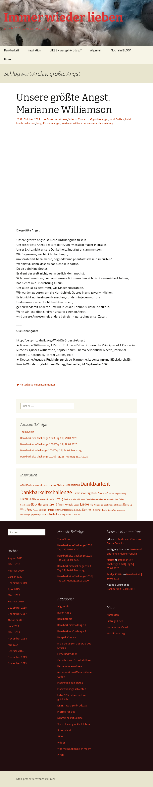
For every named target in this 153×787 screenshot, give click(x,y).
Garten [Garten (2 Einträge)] (115, 499)
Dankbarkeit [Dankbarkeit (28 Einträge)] (95, 483)
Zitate (81, 119)
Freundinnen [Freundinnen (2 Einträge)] (106, 499)
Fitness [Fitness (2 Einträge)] (81, 499)
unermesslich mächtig (100, 123)
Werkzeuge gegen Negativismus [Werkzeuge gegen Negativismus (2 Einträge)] (34, 514)
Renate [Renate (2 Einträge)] (119, 505)
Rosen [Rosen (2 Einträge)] (35, 510)
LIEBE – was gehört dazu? (66, 50)
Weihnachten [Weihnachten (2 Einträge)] (119, 510)
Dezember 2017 (17, 614)
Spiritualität (64, 730)
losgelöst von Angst (48, 123)
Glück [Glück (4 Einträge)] (33, 504)
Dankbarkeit (11, 50)
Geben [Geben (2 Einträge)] (122, 499)
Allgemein (96, 50)
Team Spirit (27, 432)
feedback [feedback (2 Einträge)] (68, 499)
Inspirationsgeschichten (71, 689)
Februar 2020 (16, 570)
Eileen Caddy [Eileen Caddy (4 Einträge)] (28, 499)
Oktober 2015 (16, 620)
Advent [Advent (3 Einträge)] (24, 485)
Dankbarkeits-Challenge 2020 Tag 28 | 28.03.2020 (48, 444)
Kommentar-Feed (117, 627)
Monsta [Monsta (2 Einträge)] (97, 505)
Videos (73, 119)
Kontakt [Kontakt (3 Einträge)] (69, 504)
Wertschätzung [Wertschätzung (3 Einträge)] (57, 514)
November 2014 (17, 638)
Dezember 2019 (17, 583)
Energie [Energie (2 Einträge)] (50, 499)
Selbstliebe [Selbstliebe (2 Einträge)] (76, 510)
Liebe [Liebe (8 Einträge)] (84, 504)
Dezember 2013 (17, 657)
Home (7, 59)
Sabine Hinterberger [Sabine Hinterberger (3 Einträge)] (49, 510)
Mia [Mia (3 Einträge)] (91, 504)
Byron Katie (64, 612)
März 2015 (14, 632)
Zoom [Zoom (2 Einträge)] (68, 514)
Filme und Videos (57, 119)
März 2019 (14, 595)
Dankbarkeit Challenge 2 (71, 631)
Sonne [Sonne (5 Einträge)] (86, 510)
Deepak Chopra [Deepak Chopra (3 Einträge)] (106, 493)
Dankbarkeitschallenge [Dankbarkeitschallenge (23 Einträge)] (46, 492)
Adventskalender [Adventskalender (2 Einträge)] (36, 485)
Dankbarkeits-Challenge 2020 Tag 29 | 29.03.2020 (48, 438)
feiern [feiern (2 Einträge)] (75, 499)
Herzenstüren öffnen (69, 666)
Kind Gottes (117, 119)
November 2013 (17, 663)
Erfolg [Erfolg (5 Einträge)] (59, 499)
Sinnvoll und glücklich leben (73, 724)
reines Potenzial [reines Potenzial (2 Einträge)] (108, 505)
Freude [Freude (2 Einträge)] (88, 499)
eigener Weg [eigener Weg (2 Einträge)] (120, 493)
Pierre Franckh (66, 711)
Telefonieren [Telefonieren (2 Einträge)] (107, 510)
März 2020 (14, 564)
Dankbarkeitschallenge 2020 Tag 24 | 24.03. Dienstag (51, 450)
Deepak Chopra (66, 637)
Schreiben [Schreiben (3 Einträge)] (65, 510)
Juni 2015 (13, 626)
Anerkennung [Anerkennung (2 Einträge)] (50, 485)
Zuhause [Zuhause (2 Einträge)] (75, 514)
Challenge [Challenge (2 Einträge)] (61, 485)
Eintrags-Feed (115, 621)
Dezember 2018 (17, 607)
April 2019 (14, 589)
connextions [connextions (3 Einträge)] (73, 485)
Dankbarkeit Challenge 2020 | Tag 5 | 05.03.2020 (120, 564)
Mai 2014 (13, 644)
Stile (60, 736)
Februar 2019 (16, 601)
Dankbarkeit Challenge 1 (71, 625)
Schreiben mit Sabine (70, 718)
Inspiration (34, 50)
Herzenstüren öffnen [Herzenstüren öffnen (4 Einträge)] (51, 504)
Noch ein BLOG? (121, 50)
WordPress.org (116, 633)
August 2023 (15, 558)
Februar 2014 (16, 651)
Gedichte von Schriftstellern (74, 660)
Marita (110, 560)
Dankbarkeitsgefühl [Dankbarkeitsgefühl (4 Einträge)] (85, 493)
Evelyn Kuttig (114, 574)
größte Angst (100, 119)
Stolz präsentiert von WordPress (36, 779)
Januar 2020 (15, 576)
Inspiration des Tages (70, 683)
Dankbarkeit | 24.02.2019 (121, 589)
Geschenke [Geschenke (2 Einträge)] (25, 505)
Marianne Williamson (74, 123)
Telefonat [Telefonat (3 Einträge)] (96, 510)
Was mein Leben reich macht (74, 749)
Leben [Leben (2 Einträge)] (76, 505)
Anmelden (113, 615)
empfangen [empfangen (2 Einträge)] (42, 499)
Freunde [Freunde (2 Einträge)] (96, 499)
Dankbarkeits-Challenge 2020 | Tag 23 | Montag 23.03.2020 (54, 456)
